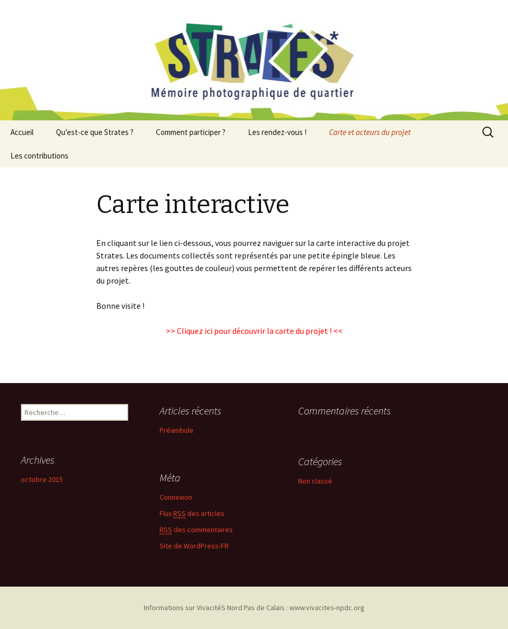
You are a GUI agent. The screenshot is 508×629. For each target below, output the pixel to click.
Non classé (315, 481)
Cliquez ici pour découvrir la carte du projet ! (254, 330)
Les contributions (39, 156)
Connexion (176, 497)
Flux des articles (192, 514)
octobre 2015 (42, 479)
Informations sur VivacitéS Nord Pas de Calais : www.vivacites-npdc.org (254, 607)
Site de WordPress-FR (194, 546)
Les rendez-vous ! (277, 132)
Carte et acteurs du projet (370, 132)
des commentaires (196, 530)
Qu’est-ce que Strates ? (94, 132)
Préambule (177, 430)
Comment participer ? (190, 132)
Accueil (21, 132)
